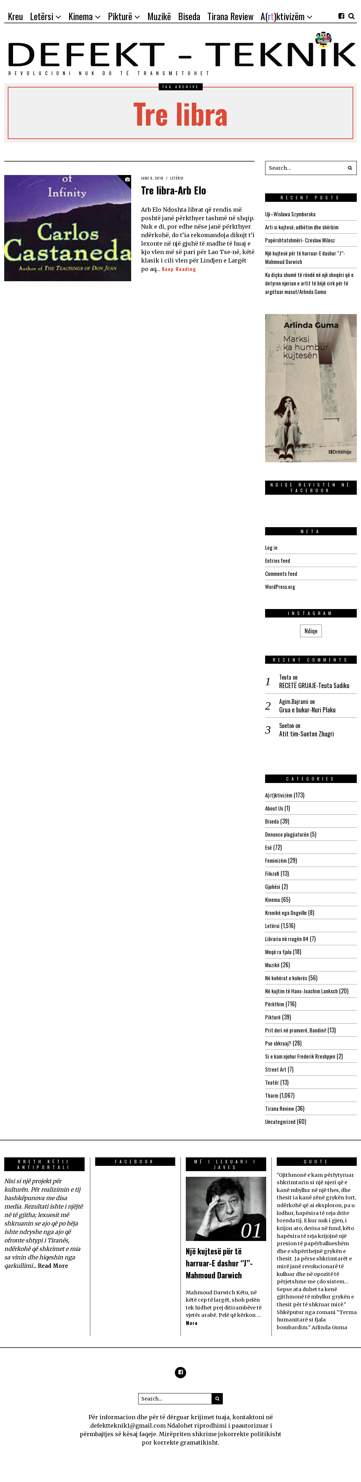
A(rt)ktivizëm (279, 795)
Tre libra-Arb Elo (183, 188)
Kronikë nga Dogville (287, 912)
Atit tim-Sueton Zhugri (306, 734)
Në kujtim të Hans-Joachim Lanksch (304, 991)
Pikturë (273, 1017)
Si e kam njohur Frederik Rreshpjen (303, 1056)
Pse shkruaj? (279, 1043)
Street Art (276, 1069)
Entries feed (278, 560)
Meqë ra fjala (279, 951)
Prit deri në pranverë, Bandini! (297, 1030)
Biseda (272, 821)
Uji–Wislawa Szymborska (292, 214)
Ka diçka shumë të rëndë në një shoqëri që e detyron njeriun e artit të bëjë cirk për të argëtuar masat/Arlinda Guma (308, 283)
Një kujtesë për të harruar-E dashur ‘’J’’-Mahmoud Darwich (221, 1268)
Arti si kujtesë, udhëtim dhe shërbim (305, 227)
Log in (271, 547)
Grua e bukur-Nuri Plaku (307, 710)
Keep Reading (180, 269)
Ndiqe (311, 631)
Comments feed (282, 573)
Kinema (273, 899)
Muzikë (272, 964)
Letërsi (180, 178)
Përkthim (275, 1004)
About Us (274, 808)
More (192, 1335)
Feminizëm (276, 860)
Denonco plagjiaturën (288, 834)
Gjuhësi (273, 886)
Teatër (272, 1082)
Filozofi (272, 873)
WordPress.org (281, 586)
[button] (350, 168)
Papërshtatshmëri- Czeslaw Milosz (303, 240)
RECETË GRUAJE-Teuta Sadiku (314, 685)
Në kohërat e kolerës (287, 978)
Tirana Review (280, 1108)
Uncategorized (280, 1121)
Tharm (272, 1095)
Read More (54, 1265)
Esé (268, 847)
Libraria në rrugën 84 (288, 938)
